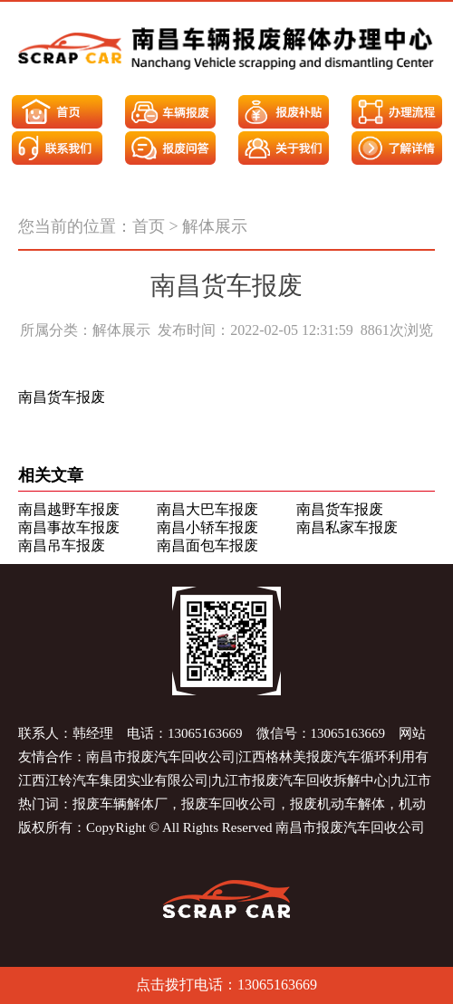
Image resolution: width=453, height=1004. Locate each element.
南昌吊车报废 (61, 545)
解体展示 (214, 226)
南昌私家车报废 (347, 527)
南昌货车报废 (339, 509)
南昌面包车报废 (207, 545)
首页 (148, 226)
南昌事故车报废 (69, 527)
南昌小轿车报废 (207, 527)
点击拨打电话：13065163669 (226, 984)
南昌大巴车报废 (207, 509)
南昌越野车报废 (69, 509)
